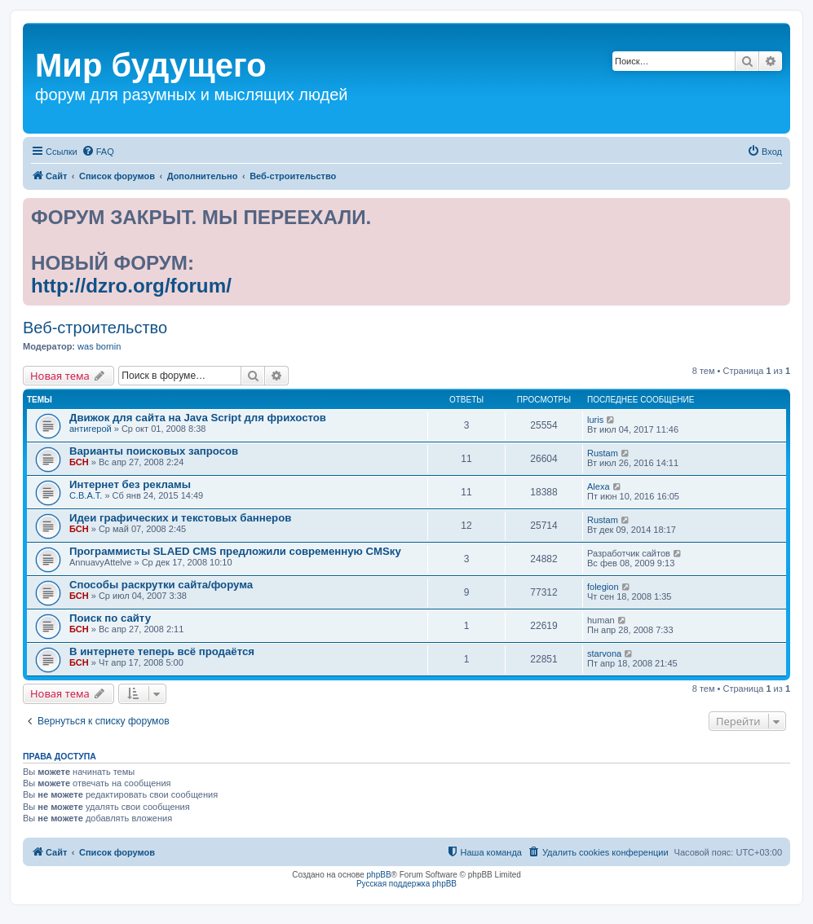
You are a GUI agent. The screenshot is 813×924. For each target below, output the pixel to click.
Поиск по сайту (110, 618)
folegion (603, 587)
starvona (604, 653)
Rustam (602, 453)
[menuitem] (98, 151)
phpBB (379, 874)
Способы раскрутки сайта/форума (161, 585)
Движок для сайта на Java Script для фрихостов (197, 417)
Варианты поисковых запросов (153, 451)
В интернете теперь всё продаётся (161, 651)
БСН (79, 462)
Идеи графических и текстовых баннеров (180, 518)
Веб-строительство (95, 328)
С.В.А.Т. (85, 495)
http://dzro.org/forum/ (131, 286)
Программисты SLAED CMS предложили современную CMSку (235, 551)
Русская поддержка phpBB (406, 883)
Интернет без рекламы (130, 484)
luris (595, 420)
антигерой (90, 428)
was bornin (99, 346)
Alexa (598, 486)
